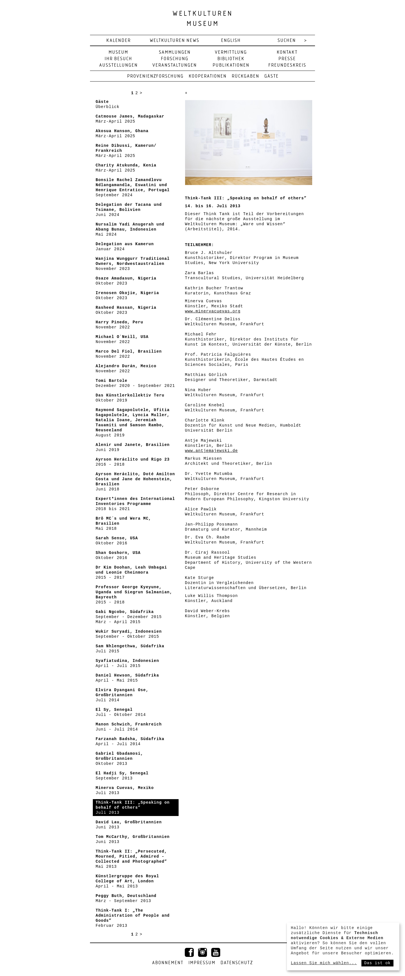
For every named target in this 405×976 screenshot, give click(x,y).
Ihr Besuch (118, 59)
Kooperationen (208, 76)
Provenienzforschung (155, 76)
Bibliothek (230, 59)
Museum (118, 52)
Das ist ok (377, 963)
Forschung (174, 59)
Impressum (201, 963)
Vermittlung (231, 52)
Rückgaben (245, 76)
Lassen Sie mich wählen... (324, 963)
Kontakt (287, 52)
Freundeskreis (287, 65)
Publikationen (231, 65)
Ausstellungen (118, 65)
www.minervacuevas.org (212, 311)
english (231, 40)
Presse (287, 59)
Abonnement (167, 963)
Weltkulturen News (174, 40)
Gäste (271, 76)
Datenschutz (236, 963)
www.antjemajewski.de (211, 450)
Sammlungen (175, 52)
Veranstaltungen (174, 65)
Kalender (118, 40)
